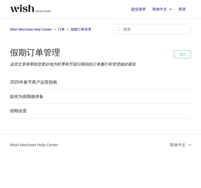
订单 (61, 29)
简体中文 (160, 9)
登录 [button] (182, 9)
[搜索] (152, 29)
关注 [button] (182, 54)
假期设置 (18, 111)
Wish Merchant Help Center (31, 29)
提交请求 (138, 9)
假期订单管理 (81, 29)
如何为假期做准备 (26, 96)
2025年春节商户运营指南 (33, 82)
